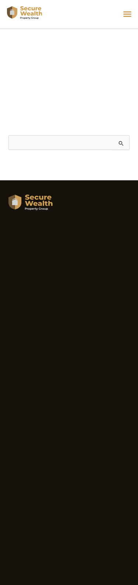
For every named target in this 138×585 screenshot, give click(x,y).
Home (10, 54)
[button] (127, 14)
